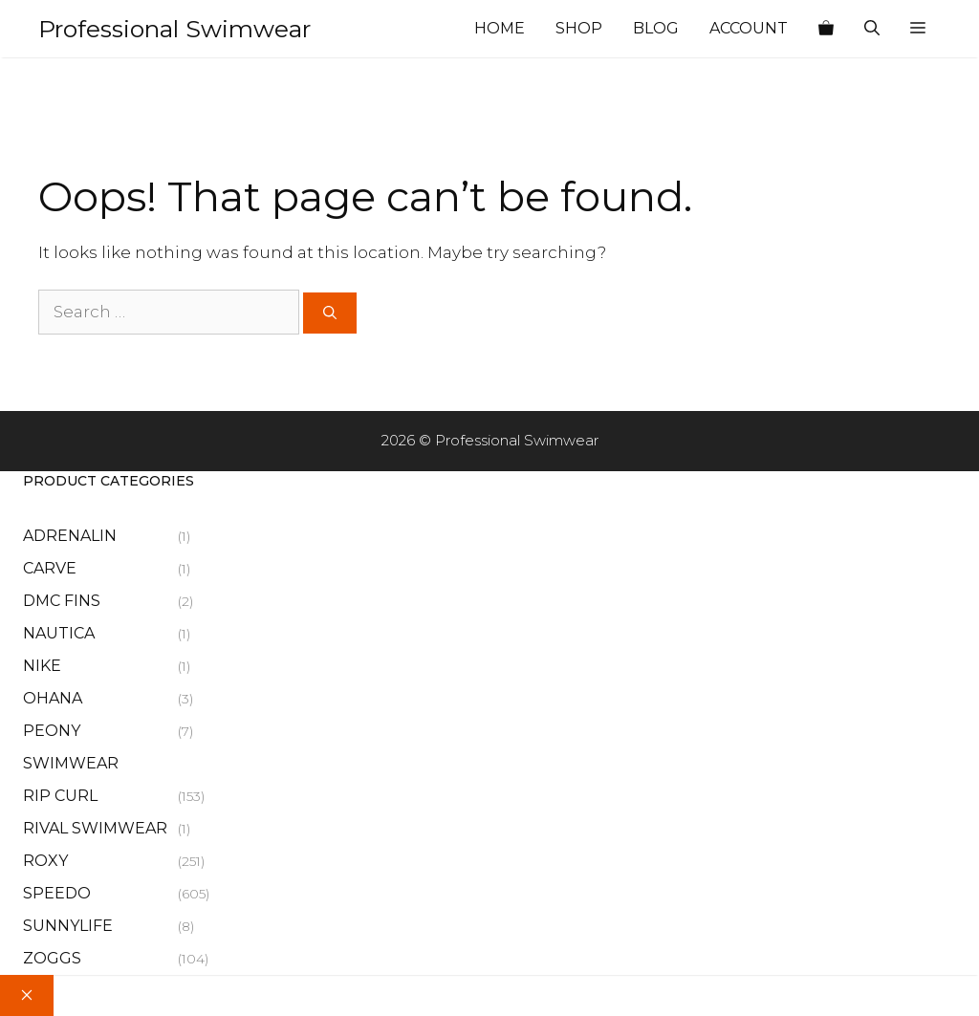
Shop (578, 28)
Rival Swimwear (95, 828)
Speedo (57, 893)
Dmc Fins (61, 601)
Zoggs (52, 958)
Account (748, 28)
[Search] (330, 313)
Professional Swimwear (174, 28)
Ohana (52, 698)
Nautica (59, 633)
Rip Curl (60, 796)
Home (499, 28)
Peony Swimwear (71, 747)
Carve (49, 568)
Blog (656, 28)
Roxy (45, 861)
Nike (42, 666)
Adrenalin (70, 536)
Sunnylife (68, 926)
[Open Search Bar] (872, 28)
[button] (918, 28)
